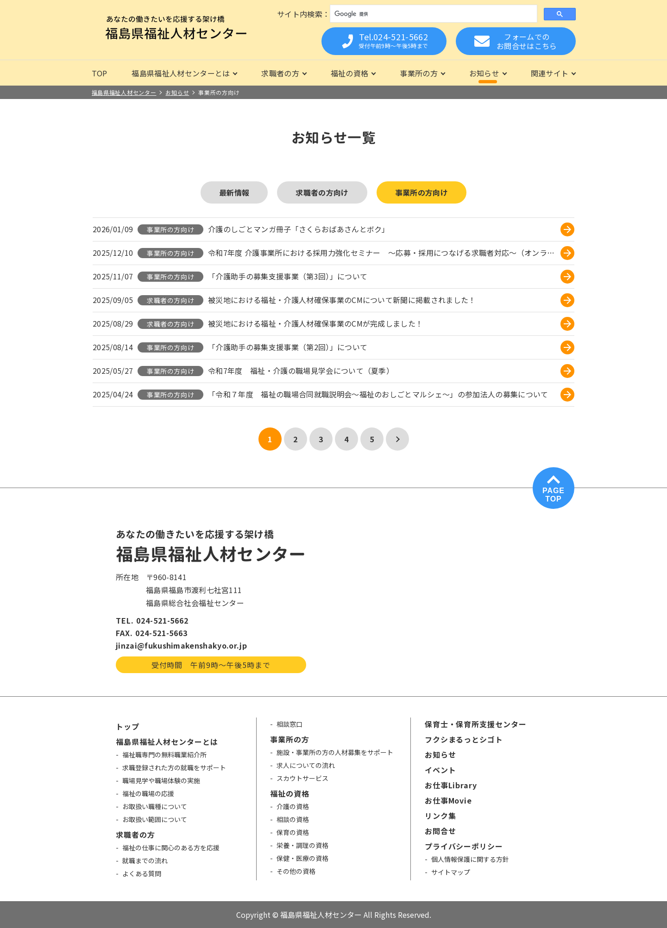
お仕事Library (451, 785)
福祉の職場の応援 (148, 793)
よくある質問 (141, 873)
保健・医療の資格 (302, 858)
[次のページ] (397, 439)
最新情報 (234, 192)
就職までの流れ (145, 860)
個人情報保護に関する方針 (470, 859)
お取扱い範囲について (154, 819)
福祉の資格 (350, 73)
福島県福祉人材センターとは (181, 73)
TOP (99, 73)
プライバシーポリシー (464, 846)
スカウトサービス (302, 778)
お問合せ (440, 830)
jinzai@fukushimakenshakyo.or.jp (181, 645)
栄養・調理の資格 (302, 845)
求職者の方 (280, 73)
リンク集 (440, 815)
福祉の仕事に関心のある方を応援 (171, 847)
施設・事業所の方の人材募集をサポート (335, 752)
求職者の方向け (322, 192)
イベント (440, 769)
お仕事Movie (448, 800)
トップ (127, 726)
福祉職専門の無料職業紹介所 (164, 754)
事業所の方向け (421, 192)
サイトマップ (450, 872)
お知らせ (484, 73)
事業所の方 (419, 73)
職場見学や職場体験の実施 (161, 780)
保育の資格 (293, 832)
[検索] (432, 13)
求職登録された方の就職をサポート (174, 767)
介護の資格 (293, 806)
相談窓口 (289, 724)
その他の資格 (296, 871)
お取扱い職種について (154, 806)
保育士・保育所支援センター (476, 724)
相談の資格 (293, 819)
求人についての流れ (306, 765)
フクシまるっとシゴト (464, 739)
